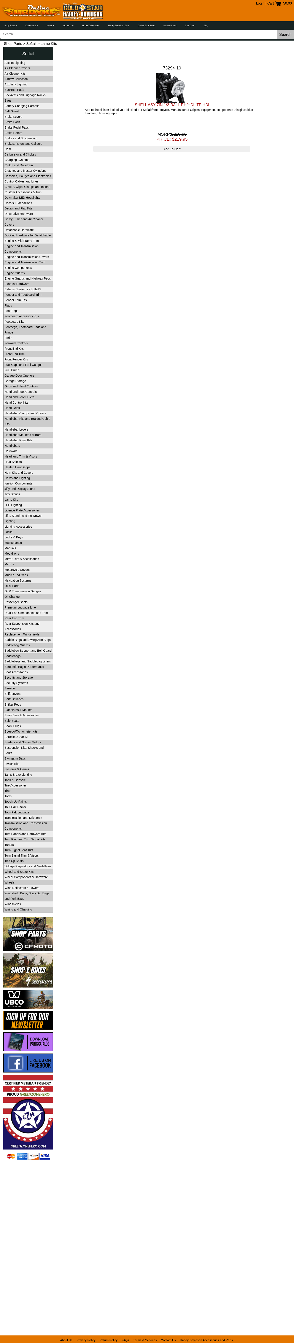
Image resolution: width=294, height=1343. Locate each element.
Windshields (13, 904)
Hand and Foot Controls (21, 391)
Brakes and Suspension (21, 138)
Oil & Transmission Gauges (23, 591)
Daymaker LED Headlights (22, 197)
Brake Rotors (13, 133)
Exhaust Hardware (17, 284)
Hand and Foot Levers (20, 397)
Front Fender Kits (16, 359)
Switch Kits (12, 764)
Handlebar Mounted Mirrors (23, 435)
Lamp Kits (11, 499)
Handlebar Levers (17, 429)
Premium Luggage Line (20, 607)
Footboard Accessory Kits (22, 316)
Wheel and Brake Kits (19, 871)
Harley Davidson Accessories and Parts (206, 1340)
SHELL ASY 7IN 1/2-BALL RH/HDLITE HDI (172, 105)
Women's (67, 25)
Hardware (11, 451)
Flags (8, 305)
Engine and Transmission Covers (27, 257)
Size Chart (190, 25)
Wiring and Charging (18, 909)
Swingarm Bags (15, 758)
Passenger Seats (16, 602)
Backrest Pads (14, 89)
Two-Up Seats (14, 861)
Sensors (10, 688)
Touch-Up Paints (16, 801)
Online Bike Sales (146, 25)
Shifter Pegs (13, 704)
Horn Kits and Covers (19, 472)
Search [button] (285, 34)
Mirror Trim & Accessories (22, 559)
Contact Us (168, 1340)
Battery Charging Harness (22, 106)
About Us (66, 1340)
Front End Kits (14, 348)
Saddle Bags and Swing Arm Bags (28, 640)
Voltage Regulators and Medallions (28, 866)
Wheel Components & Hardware (26, 877)
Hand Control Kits (16, 402)
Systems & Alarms (17, 769)
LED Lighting (13, 505)
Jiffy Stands (12, 494)
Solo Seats (12, 720)
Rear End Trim (14, 618)
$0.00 (287, 3)
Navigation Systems (18, 580)
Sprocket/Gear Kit (17, 737)
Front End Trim (15, 354)
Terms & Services (145, 1340)
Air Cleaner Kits (15, 73)
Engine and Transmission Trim (25, 262)
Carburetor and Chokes (20, 154)
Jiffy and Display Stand (20, 489)
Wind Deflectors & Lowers (22, 888)
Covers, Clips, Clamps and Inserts (27, 187)
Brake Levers (13, 116)
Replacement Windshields (22, 634)
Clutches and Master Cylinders (25, 170)
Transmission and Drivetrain (23, 817)
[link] (28, 1171)
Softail (31, 44)
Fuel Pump (12, 370)
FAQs (125, 1340)
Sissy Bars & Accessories (22, 715)
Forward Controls (16, 343)
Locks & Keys (14, 537)
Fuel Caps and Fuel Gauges (23, 364)
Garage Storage (15, 381)
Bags (8, 100)
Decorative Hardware (19, 213)
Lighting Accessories (18, 526)
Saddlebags (13, 656)
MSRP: (172, 134)
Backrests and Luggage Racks (25, 95)
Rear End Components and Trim (26, 613)
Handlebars (12, 445)
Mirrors (9, 564)
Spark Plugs (13, 726)
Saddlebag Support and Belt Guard (28, 650)
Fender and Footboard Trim (23, 294)
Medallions (12, 553)
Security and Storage (19, 677)
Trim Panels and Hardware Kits (25, 834)
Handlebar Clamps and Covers (25, 413)
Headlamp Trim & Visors (21, 456)
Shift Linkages (14, 699)
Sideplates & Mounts (18, 710)
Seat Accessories (16, 672)
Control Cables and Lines (21, 181)
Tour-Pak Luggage (17, 812)
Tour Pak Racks (15, 807)
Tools (8, 796)
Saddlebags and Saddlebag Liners (28, 661)
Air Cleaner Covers (17, 68)
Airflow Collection (16, 79)
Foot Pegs (11, 311)
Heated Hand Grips (17, 467)
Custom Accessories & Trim (23, 192)
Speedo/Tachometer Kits (21, 731)
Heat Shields (13, 462)
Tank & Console (15, 780)
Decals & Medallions (18, 203)
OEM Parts (12, 586)
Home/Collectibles (91, 25)
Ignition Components (18, 483)
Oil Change (12, 596)
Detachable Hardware (19, 230)
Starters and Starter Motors (23, 742)
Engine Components (18, 267)
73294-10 (172, 68)
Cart (270, 3)
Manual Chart (170, 25)
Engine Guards (15, 273)
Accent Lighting (15, 62)
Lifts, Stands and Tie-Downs (23, 515)
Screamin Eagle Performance (24, 666)
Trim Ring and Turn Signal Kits (25, 839)
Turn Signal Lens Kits (19, 850)
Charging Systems (17, 160)
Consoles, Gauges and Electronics (28, 176)
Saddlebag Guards (17, 645)
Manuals (10, 548)
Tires (8, 791)
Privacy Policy (86, 1340)
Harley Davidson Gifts (118, 25)
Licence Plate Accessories (22, 510)
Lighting (10, 521)
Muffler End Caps (16, 575)
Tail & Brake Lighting (18, 774)
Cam (8, 149)
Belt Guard (12, 111)
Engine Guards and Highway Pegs (28, 278)
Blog (206, 25)
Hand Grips (12, 408)
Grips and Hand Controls (21, 386)
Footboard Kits (14, 321)
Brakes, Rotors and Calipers (23, 143)
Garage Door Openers (20, 375)
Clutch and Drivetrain (19, 165)
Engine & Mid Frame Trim (22, 240)
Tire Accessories (16, 785)
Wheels (10, 882)
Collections (30, 25)
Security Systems (16, 683)
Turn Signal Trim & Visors (22, 855)
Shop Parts (9, 25)
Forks (8, 338)
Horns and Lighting (17, 478)
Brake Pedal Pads (17, 127)
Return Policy (109, 1340)
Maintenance (13, 542)
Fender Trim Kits (16, 300)
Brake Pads (12, 122)
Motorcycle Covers (17, 569)
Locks (9, 532)
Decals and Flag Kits (18, 208)
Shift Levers (13, 693)
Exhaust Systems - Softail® (23, 289)
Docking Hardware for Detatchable (28, 235)
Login (260, 3)
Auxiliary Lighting (16, 84)
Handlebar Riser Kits (18, 440)
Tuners (9, 844)
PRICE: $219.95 (172, 139)
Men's (49, 25)
